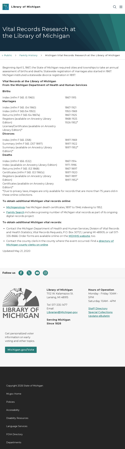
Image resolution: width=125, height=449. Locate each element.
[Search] (115, 7)
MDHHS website (79, 236)
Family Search (15, 212)
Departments (13, 442)
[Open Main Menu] (121, 7)
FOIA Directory (14, 434)
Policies (10, 401)
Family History (28, 55)
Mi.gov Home (13, 393)
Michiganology (15, 207)
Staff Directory (97, 308)
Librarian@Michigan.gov (62, 312)
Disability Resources (17, 418)
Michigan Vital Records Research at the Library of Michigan (82, 55)
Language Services (16, 426)
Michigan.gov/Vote (21, 349)
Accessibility (12, 410)
